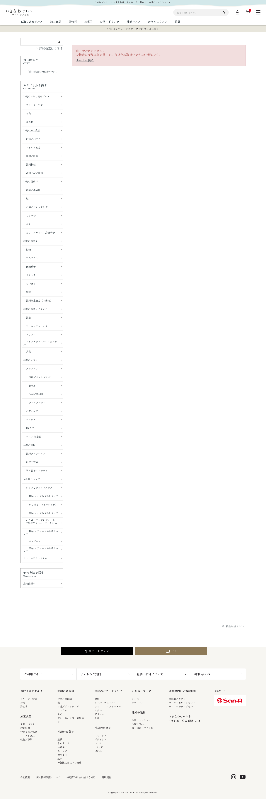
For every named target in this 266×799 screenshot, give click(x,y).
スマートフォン (97, 651)
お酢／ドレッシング (68, 706)
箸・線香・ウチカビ (142, 728)
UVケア (99, 747)
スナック (62, 751)
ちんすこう (63, 743)
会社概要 (25, 777)
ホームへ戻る (85, 60)
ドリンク (99, 714)
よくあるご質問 (90, 674)
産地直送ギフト (177, 698)
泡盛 (97, 698)
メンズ (135, 698)
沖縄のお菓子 (65, 732)
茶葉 (97, 718)
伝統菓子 (62, 747)
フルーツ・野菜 (28, 698)
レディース (138, 702)
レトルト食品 (27, 735)
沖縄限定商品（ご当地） (70, 762)
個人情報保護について (48, 777)
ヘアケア (99, 743)
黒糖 (59, 739)
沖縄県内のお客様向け (183, 691)
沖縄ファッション (141, 720)
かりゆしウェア (141, 691)
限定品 (98, 751)
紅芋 (59, 758)
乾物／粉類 (26, 739)
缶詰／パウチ (27, 724)
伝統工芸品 (138, 724)
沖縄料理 (25, 728)
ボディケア (101, 739)
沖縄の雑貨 (139, 712)
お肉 (22, 702)
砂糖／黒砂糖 (64, 698)
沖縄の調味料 (65, 691)
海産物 (24, 706)
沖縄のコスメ (103, 728)
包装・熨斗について (150, 674)
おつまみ (62, 754)
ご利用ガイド (33, 674)
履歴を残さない (235, 626)
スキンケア (101, 735)
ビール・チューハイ (105, 702)
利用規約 (106, 777)
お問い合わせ (202, 674)
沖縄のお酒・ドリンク (108, 691)
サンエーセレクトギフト (182, 702)
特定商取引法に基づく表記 (80, 777)
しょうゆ (62, 710)
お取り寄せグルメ (31, 691)
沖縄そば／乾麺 (28, 731)
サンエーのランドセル (181, 706)
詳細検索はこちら (51, 48)
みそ (59, 714)
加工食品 (25, 716)
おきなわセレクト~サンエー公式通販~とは (184, 718)
